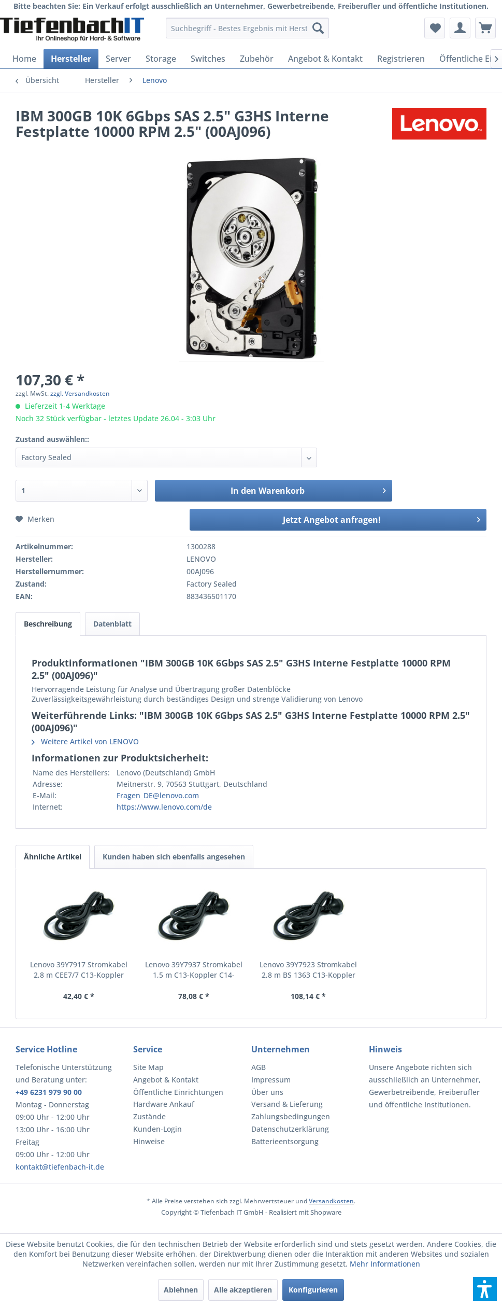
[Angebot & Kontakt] (325, 58)
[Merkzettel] (434, 28)
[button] (485, 1289)
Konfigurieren (313, 1290)
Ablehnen (181, 1290)
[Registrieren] (401, 58)
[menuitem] (247, 28)
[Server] (118, 58)
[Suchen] (318, 28)
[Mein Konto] (460, 28)
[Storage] (160, 58)
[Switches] (208, 58)
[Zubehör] (257, 58)
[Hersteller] (71, 58)
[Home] (24, 58)
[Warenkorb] (485, 28)
